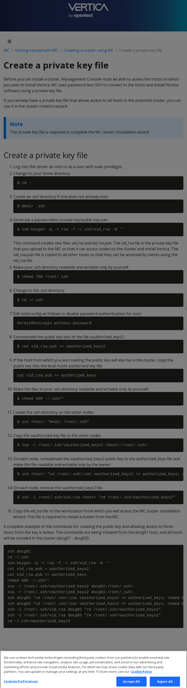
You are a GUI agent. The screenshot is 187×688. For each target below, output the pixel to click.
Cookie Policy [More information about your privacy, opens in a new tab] (141, 675)
